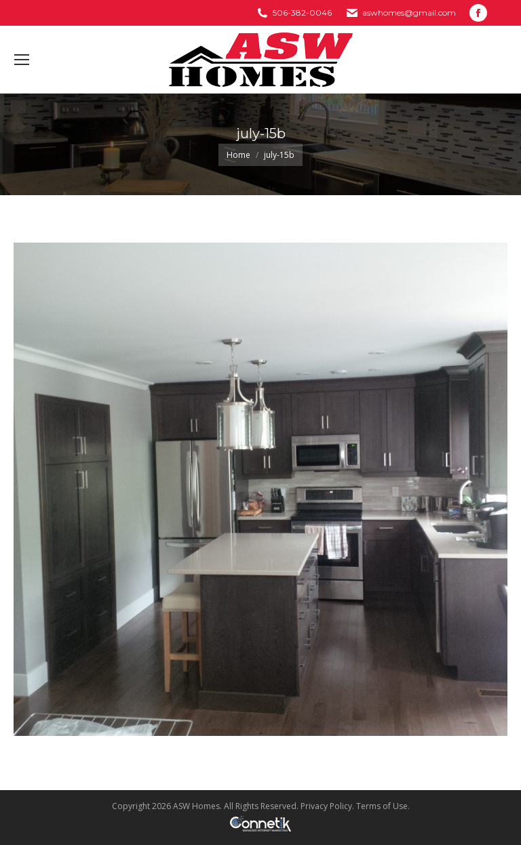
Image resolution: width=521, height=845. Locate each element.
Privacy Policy (326, 806)
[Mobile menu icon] (22, 59)
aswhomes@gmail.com (409, 12)
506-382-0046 (302, 12)
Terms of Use (382, 806)
